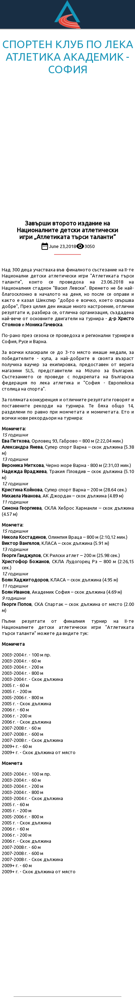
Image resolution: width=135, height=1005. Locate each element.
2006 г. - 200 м (17, 715)
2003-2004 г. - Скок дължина (32, 679)
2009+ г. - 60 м (17, 746)
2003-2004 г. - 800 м (22, 673)
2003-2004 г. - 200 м (22, 666)
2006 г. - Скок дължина (26, 721)
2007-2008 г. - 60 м (21, 727)
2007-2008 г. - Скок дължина (32, 740)
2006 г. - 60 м (15, 709)
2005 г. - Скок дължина (26, 703)
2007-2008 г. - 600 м (22, 734)
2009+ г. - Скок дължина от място (39, 752)
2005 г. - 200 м (17, 691)
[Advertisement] (67, 148)
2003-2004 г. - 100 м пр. (26, 654)
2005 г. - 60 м (15, 685)
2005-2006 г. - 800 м (22, 697)
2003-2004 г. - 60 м (21, 660)
